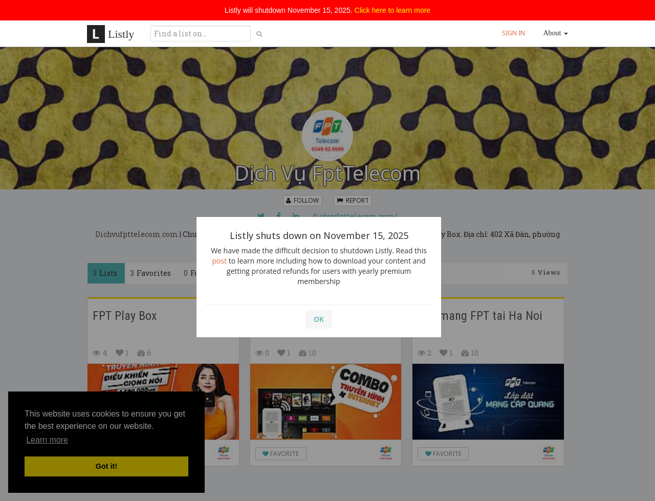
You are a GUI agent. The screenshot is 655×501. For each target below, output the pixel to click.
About (556, 33)
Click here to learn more (393, 10)
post (219, 261)
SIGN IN (513, 33)
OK (319, 319)
